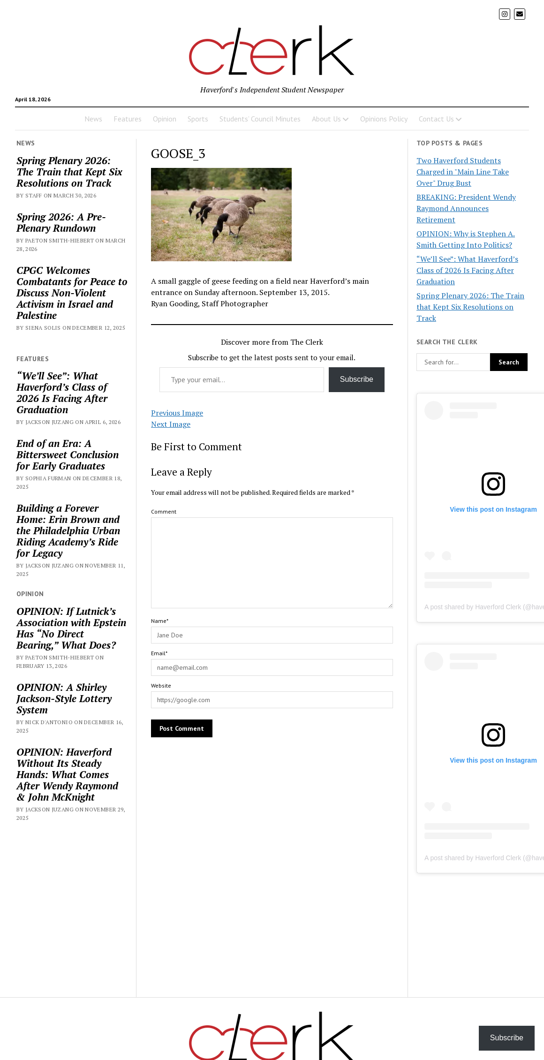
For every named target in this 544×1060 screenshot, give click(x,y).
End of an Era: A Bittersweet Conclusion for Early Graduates (67, 454)
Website (161, 685)
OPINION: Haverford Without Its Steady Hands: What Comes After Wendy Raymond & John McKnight (67, 774)
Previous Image (177, 413)
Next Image (170, 424)
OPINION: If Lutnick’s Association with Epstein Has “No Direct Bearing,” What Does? (71, 628)
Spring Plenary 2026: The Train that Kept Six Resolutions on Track (69, 172)
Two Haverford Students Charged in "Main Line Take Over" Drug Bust (462, 171)
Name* (159, 620)
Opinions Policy (384, 118)
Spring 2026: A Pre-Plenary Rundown (61, 222)
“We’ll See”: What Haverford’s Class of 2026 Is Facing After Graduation (61, 392)
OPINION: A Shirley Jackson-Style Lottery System (64, 698)
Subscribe (356, 379)
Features (127, 118)
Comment (163, 511)
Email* (159, 653)
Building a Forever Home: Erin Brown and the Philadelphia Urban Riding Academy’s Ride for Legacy (68, 530)
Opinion (164, 118)
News (93, 118)
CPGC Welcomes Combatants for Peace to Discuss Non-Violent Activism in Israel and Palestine (72, 293)
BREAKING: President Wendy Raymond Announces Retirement (466, 208)
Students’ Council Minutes (260, 118)
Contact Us (436, 118)
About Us (326, 118)
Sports (198, 118)
